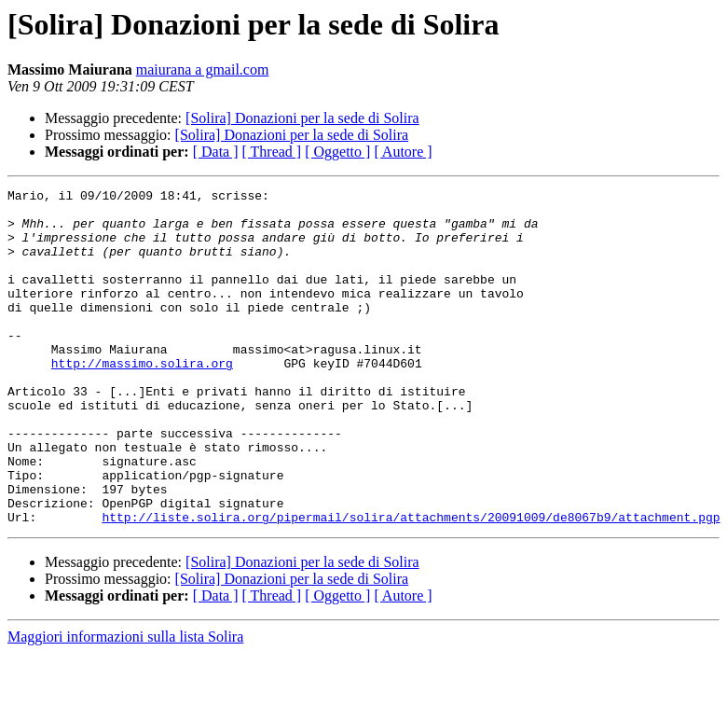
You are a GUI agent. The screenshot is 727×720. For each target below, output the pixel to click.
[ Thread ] (272, 151)
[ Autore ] (403, 151)
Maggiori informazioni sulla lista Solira (125, 704)
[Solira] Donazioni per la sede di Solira (302, 118)
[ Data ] (216, 151)
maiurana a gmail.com (202, 69)
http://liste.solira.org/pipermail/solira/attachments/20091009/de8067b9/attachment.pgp (411, 583)
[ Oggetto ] (337, 151)
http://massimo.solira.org (142, 399)
